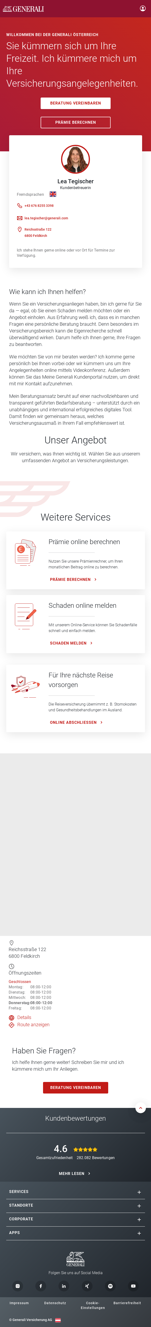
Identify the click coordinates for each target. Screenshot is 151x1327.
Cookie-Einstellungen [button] (93, 1305)
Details (24, 1017)
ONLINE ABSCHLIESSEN (73, 722)
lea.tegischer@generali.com (46, 218)
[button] (139, 1192)
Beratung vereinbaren (75, 103)
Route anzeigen (33, 1024)
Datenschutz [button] (55, 1303)
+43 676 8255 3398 (39, 206)
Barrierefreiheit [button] (127, 1303)
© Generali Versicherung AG (30, 1320)
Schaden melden (68, 643)
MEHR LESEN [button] (71, 1173)
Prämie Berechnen (75, 122)
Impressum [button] (19, 1303)
